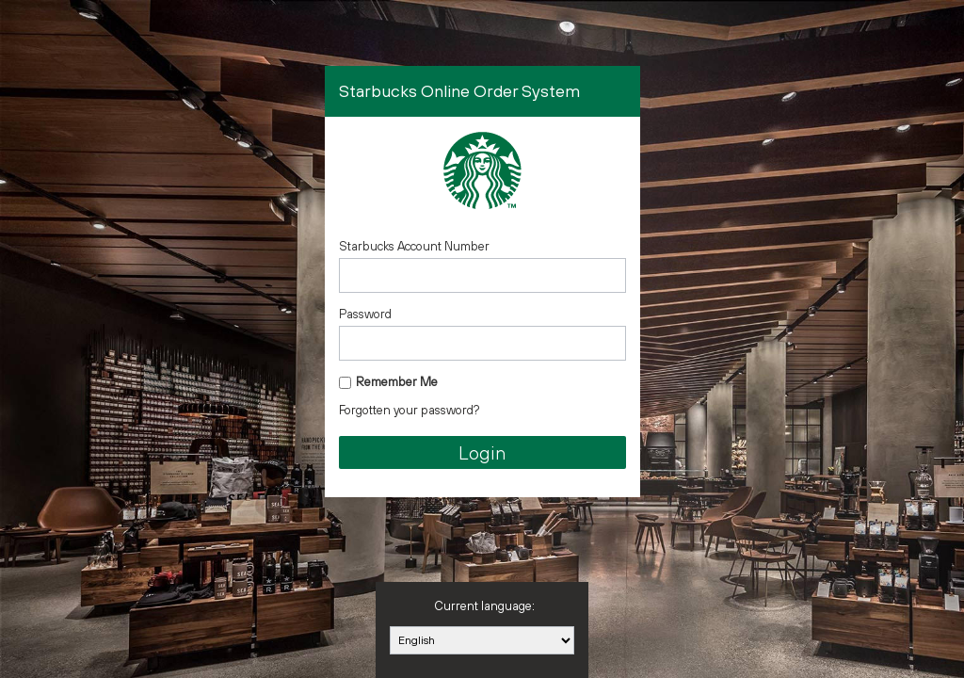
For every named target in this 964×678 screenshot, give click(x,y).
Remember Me (397, 382)
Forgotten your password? (409, 410)
